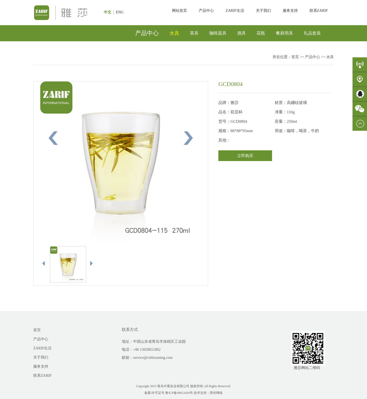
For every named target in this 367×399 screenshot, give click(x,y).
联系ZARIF (319, 11)
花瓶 (260, 33)
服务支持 (290, 11)
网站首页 (179, 11)
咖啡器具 (217, 33)
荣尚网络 (216, 393)
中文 (108, 12)
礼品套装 (312, 33)
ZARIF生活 (235, 11)
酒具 (241, 33)
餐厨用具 (284, 33)
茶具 (194, 33)
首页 (295, 57)
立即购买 (245, 156)
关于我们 (263, 11)
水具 (174, 33)
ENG (120, 12)
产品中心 (206, 11)
